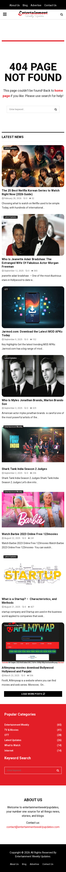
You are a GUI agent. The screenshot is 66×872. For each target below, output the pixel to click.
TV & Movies (11, 729)
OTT (6, 289)
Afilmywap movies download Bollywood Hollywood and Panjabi (28, 669)
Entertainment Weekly (13, 427)
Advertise (36, 5)
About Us (15, 5)
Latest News (13, 137)
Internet (8, 750)
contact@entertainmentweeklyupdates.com (33, 827)
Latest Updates (10, 148)
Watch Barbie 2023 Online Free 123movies (30, 534)
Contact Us (50, 5)
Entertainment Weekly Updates (32, 856)
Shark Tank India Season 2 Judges (24, 469)
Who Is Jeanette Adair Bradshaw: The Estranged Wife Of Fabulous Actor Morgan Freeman (30, 263)
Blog (25, 5)
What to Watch (12, 745)
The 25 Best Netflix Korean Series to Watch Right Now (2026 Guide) (30, 192)
